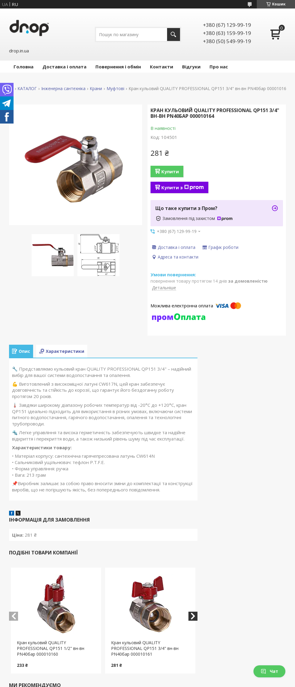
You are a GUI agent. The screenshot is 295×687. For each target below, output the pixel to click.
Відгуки (191, 67)
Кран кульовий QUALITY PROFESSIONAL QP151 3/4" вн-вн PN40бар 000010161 (145, 648)
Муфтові (115, 88)
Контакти (161, 67)
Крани (96, 88)
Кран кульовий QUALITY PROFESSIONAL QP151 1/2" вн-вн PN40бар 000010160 (50, 648)
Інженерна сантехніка (63, 88)
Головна (23, 67)
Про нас (219, 67)
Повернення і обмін (118, 67)
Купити (170, 171)
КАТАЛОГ (27, 88)
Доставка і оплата (64, 67)
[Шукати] (173, 34)
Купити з (182, 187)
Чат (269, 671)
